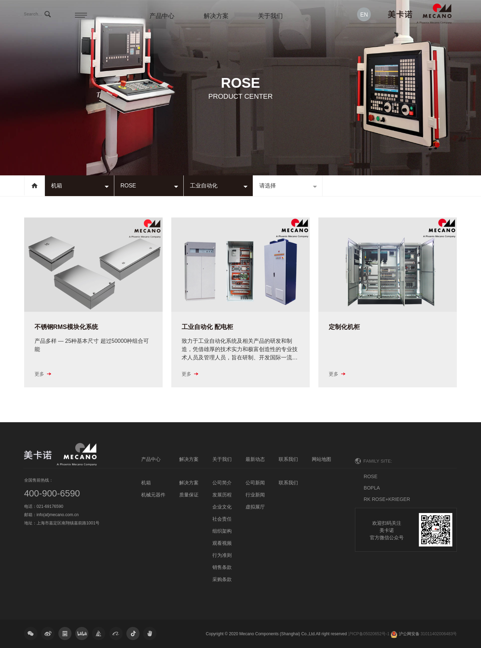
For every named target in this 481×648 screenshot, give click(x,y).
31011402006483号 (439, 633)
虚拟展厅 (255, 507)
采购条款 (222, 579)
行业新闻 (255, 494)
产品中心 (162, 15)
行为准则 (222, 555)
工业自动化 (204, 185)
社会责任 (222, 519)
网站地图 (321, 459)
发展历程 (222, 494)
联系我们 (288, 459)
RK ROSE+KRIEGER (387, 499)
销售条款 (222, 567)
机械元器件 (153, 494)
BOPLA (372, 488)
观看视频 (222, 543)
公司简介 (222, 482)
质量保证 (189, 494)
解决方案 (216, 15)
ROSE (128, 185)
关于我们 (270, 15)
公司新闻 (255, 482)
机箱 (56, 185)
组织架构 (222, 531)
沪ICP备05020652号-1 (368, 633)
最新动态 (255, 459)
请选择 (267, 185)
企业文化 (222, 507)
